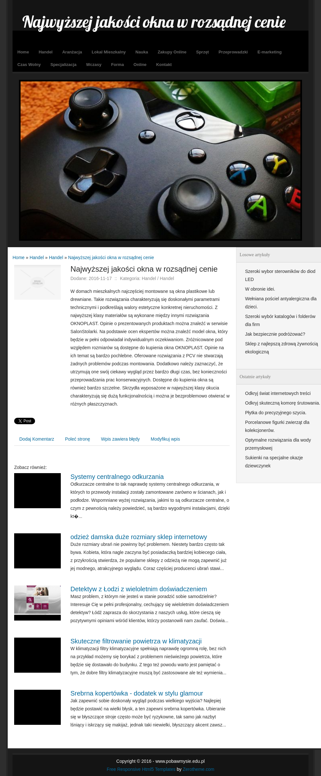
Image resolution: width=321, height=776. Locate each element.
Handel (37, 257)
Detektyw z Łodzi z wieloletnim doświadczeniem (138, 589)
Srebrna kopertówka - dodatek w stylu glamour (136, 693)
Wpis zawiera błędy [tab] (120, 439)
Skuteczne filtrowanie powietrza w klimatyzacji (136, 641)
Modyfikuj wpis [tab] (165, 439)
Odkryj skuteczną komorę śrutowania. (282, 403)
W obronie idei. (260, 289)
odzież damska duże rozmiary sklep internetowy (138, 536)
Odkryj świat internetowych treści (278, 393)
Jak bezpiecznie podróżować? (275, 334)
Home (18, 257)
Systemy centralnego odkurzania (117, 476)
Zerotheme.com (198, 769)
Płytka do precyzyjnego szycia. (276, 412)
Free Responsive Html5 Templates (141, 769)
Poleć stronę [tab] (77, 439)
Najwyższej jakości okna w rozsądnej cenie (111, 257)
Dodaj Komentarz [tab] (36, 439)
